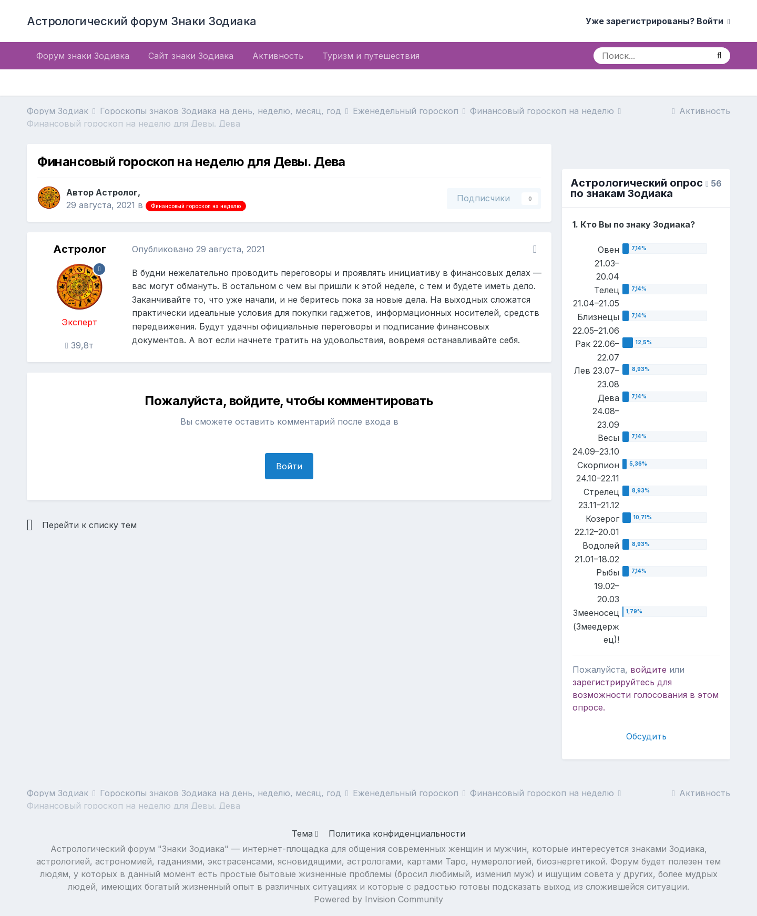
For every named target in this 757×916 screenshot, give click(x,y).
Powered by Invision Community (378, 899)
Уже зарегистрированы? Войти (658, 21)
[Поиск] (651, 55)
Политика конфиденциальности (397, 833)
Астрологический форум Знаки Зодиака (142, 21)
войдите (648, 669)
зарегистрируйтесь (613, 682)
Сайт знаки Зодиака (190, 55)
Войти (289, 466)
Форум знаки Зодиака (82, 55)
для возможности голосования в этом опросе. (645, 695)
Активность (277, 55)
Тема (305, 833)
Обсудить (646, 736)
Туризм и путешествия (371, 55)
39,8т (79, 345)
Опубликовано (198, 249)
